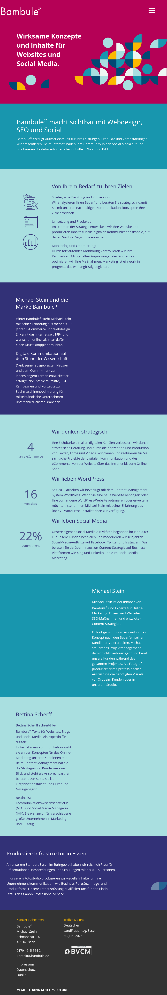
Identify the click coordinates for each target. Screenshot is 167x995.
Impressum (25, 964)
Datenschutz (26, 969)
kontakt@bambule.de (33, 956)
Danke (21, 975)
